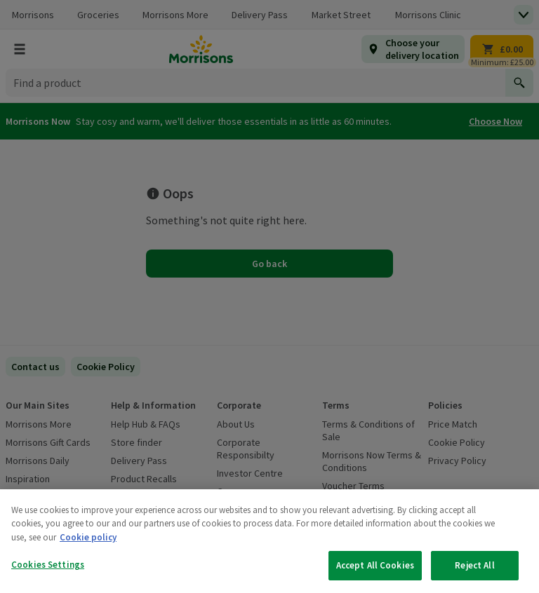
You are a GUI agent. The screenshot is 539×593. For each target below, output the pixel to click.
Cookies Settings (47, 565)
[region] (269, 541)
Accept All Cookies (375, 565)
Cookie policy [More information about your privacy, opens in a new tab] (88, 537)
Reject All (474, 565)
